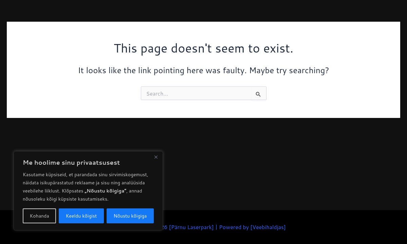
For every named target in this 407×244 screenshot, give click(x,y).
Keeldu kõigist (81, 215)
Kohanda (39, 215)
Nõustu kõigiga (130, 215)
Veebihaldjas (268, 227)
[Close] (156, 157)
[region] (88, 190)
